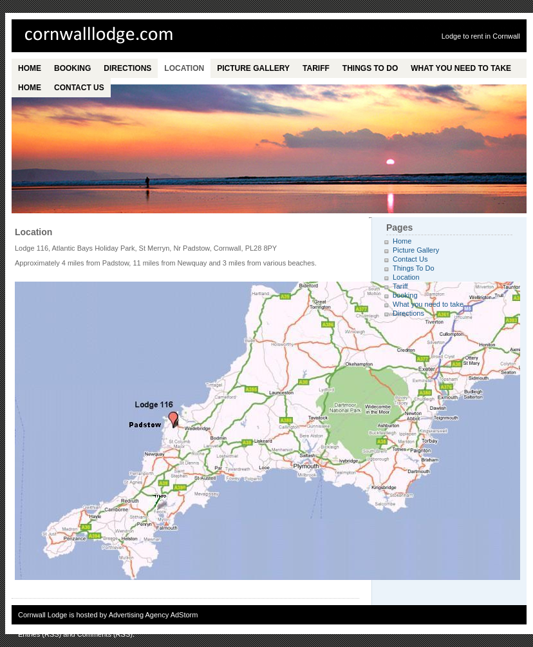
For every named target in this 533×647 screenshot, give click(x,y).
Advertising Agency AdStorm (153, 615)
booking (72, 68)
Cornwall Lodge (114, 35)
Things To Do (370, 68)
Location (184, 68)
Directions (127, 68)
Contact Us (79, 87)
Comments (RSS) (105, 634)
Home (29, 68)
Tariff (316, 68)
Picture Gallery (253, 68)
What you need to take (461, 68)
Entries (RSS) (39, 634)
